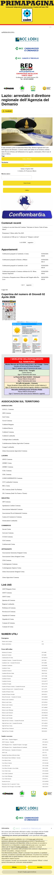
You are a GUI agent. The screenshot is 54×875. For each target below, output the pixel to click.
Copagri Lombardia (8, 447)
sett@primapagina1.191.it (8, 842)
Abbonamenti (27, 862)
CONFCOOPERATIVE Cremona (12, 478)
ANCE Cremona (7, 459)
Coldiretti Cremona (8, 432)
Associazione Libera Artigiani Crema (13, 556)
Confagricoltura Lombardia (10, 439)
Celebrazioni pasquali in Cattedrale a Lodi (14, 265)
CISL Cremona (6, 474)
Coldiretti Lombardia (8, 436)
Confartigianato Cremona (9, 564)
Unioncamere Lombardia (9, 520)
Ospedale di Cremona (8, 615)
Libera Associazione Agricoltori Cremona (14, 451)
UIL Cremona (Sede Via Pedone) (12, 489)
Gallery (27, 190)
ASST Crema (6, 596)
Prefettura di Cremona (8, 608)
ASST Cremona (7, 593)
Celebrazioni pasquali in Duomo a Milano (14, 259)
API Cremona (6, 502)
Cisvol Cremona (7, 420)
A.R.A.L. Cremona (8, 409)
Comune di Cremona (8, 623)
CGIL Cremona (7, 470)
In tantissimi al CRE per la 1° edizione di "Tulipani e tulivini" (20, 237)
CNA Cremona (6, 560)
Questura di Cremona (8, 600)
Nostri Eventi (27, 183)
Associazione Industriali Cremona (12, 509)
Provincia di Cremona (8, 611)
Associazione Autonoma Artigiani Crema (14, 553)
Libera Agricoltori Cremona (10, 577)
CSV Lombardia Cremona (10, 482)
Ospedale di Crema (8, 619)
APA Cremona (6, 413)
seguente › (31, 242)
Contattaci (27, 867)
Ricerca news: (5, 174)
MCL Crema (6, 486)
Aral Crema (5, 417)
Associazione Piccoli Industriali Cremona (14, 513)
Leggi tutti (4, 289)
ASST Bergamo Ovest (9, 589)
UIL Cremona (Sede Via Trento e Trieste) (14, 493)
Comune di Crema (7, 627)
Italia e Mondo (27, 159)
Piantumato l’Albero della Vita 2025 (13, 233)
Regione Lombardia (8, 604)
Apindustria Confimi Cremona (11, 505)
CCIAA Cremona (7, 537)
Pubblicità (27, 872)
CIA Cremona (6, 540)
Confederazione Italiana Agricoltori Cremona (15, 443)
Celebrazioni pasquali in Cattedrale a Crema (15, 254)
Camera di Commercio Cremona (12, 517)
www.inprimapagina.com (22, 842)
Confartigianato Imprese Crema (11, 568)
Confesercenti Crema (8, 544)
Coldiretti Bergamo (8, 424)
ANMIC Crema (7, 463)
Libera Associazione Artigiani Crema (13, 571)
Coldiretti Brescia (7, 428)
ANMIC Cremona (7, 467)
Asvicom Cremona (8, 533)
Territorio (27, 165)
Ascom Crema (6, 529)
